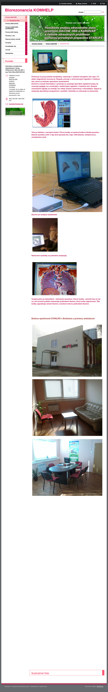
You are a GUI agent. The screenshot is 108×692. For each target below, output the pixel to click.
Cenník (7, 50)
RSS (94, 3)
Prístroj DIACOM (51, 43)
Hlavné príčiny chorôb (12, 39)
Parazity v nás (10, 35)
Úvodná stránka (37, 43)
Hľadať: (81, 12)
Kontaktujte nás (10, 46)
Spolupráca (9, 53)
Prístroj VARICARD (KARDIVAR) (11, 27)
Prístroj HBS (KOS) (11, 23)
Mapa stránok (82, 3)
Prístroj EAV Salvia (11, 32)
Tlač (103, 3)
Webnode (100, 686)
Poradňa (8, 42)
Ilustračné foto (14, 20)
